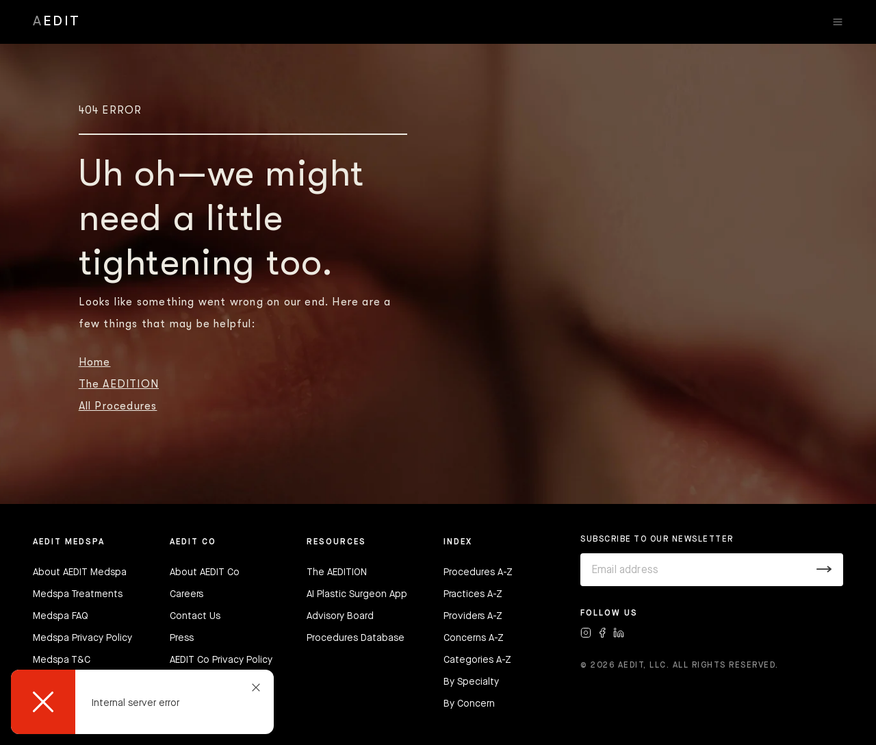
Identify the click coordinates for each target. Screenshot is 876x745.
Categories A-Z (477, 660)
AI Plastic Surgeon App (357, 594)
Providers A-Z (472, 616)
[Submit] (824, 569)
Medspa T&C (61, 660)
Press (182, 638)
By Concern (469, 704)
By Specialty (471, 682)
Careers (186, 594)
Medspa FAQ (60, 616)
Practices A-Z (472, 594)
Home (95, 362)
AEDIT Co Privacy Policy (221, 660)
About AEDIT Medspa (80, 572)
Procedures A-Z (478, 572)
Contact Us (195, 616)
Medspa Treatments (78, 594)
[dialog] (142, 702)
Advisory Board (340, 616)
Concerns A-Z (473, 638)
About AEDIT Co (205, 572)
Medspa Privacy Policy (82, 638)
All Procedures (118, 406)
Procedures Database (355, 638)
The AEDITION (119, 384)
